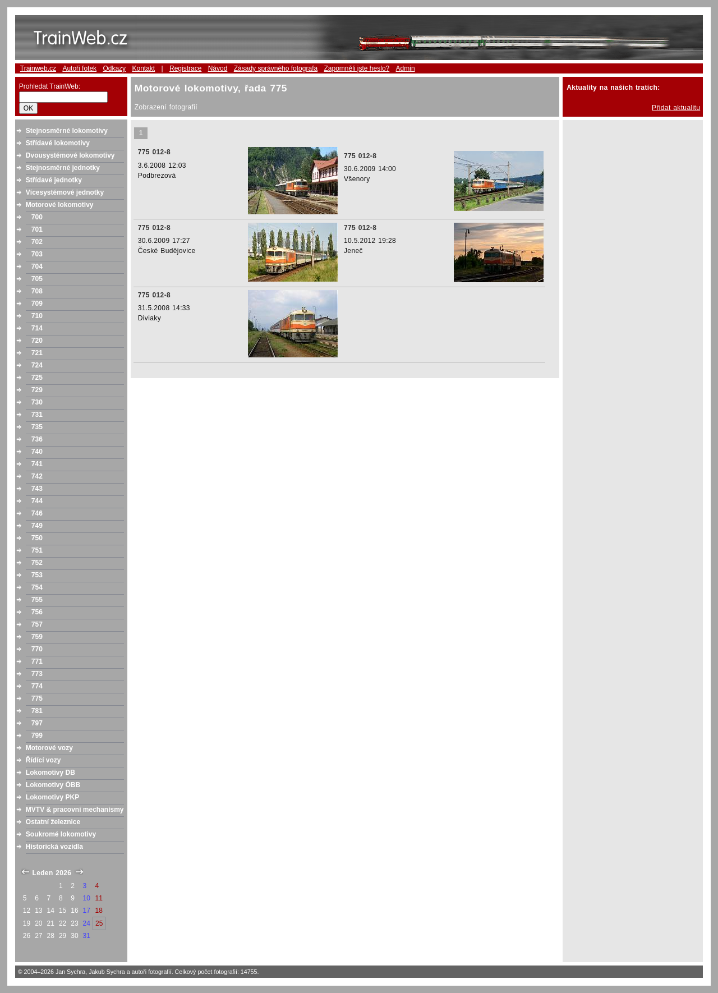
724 (37, 365)
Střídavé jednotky (54, 180)
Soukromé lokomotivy (61, 834)
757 (37, 624)
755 (37, 600)
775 (37, 698)
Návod (218, 68)
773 (37, 674)
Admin (405, 68)
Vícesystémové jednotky (65, 192)
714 (37, 328)
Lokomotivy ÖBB (53, 785)
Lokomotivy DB (50, 772)
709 (37, 303)
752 (37, 563)
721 (37, 353)
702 (37, 242)
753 (37, 575)
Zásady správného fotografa (275, 68)
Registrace (185, 68)
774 (37, 686)
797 (37, 723)
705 (37, 279)
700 (37, 217)
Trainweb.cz (38, 68)
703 (37, 254)
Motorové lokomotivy (60, 205)
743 (37, 489)
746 (37, 513)
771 (37, 661)
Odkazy (114, 68)
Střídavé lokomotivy (58, 143)
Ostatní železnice (53, 822)
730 (37, 402)
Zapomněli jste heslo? (357, 68)
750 (37, 538)
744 (37, 501)
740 (37, 452)
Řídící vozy (43, 760)
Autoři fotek (79, 68)
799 (37, 735)
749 (37, 526)
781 (37, 711)
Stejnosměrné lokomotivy (67, 131)
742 (37, 476)
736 (37, 439)
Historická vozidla (54, 847)
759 (37, 637)
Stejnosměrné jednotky (63, 168)
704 (37, 266)
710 (37, 316)
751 (37, 550)
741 (37, 464)
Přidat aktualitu (676, 108)
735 (37, 427)
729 (37, 390)
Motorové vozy (49, 748)
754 (37, 587)
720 (37, 340)
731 (37, 415)
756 (37, 612)
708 (37, 291)
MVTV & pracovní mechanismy (75, 809)
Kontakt (143, 68)
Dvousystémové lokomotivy (70, 155)
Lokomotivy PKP (52, 797)
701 (37, 229)
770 (37, 649)
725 (37, 377)
